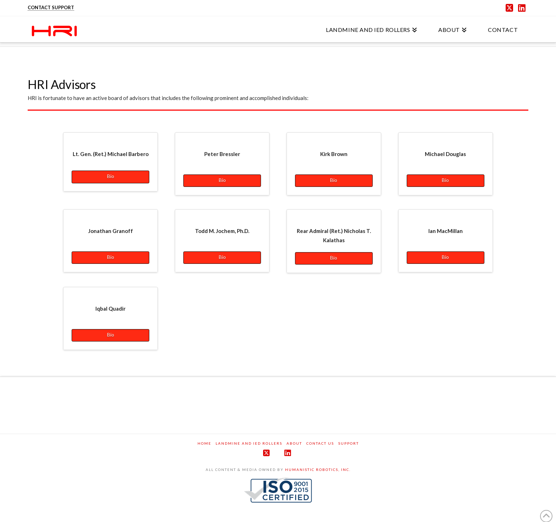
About (294, 443)
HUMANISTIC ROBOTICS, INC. (318, 469)
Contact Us (320, 443)
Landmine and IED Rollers (249, 443)
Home (204, 443)
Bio (110, 176)
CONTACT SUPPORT (51, 7)
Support (348, 443)
